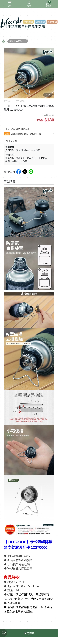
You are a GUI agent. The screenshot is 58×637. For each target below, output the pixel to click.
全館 (7, 133)
